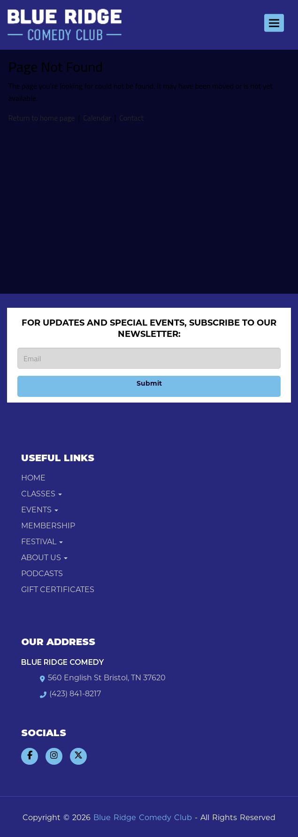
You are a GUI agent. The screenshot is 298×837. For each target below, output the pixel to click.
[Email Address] (149, 358)
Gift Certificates (57, 590)
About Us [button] (44, 558)
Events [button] (39, 510)
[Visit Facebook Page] (29, 756)
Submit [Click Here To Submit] (149, 384)
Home (33, 478)
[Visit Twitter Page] (78, 756)
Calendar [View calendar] (97, 118)
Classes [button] (41, 494)
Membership (48, 526)
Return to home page (41, 118)
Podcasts (42, 574)
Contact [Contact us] (131, 118)
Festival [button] (42, 542)
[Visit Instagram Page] (54, 756)
